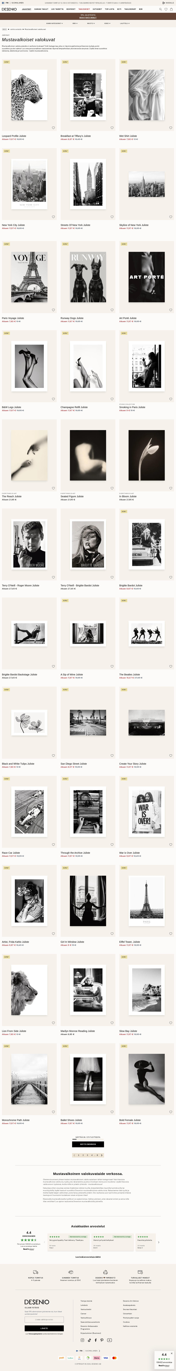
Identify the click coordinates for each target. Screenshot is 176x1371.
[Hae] (160, 9)
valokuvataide (16, 29)
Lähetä (44, 1328)
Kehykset (71, 9)
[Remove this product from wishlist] (53, 128)
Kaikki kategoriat (54, 23)
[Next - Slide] (159, 1242)
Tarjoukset (84, 9)
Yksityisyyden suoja (131, 1318)
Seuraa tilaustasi (130, 1309)
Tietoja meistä (86, 1301)
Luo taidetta (57, 9)
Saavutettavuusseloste (90, 1322)
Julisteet (26, 9)
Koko (107, 23)
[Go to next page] (102, 1155)
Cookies (126, 1322)
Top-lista (109, 9)
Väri (74, 23)
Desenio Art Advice (131, 1301)
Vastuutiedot (86, 1309)
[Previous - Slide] (44, 1242)
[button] (164, 1360)
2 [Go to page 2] (83, 1155)
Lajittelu (125, 23)
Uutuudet (97, 9)
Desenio (95, 1364)
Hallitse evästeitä (130, 1326)
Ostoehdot (127, 1314)
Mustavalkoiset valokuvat (35, 29)
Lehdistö (84, 1305)
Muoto (91, 23)
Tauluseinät (130, 9)
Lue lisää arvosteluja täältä (88, 1257)
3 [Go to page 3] (87, 1155)
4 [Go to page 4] (92, 1155)
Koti (119, 9)
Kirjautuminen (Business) (91, 1333)
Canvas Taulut (41, 9)
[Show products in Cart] (171, 9)
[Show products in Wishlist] (166, 9)
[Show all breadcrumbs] (4, 29)
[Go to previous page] (74, 1155)
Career (83, 1314)
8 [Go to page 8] (97, 1155)
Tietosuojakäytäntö (35, 1334)
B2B (141, 9)
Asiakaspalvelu (129, 1305)
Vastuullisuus (86, 1318)
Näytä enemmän (88, 1144)
